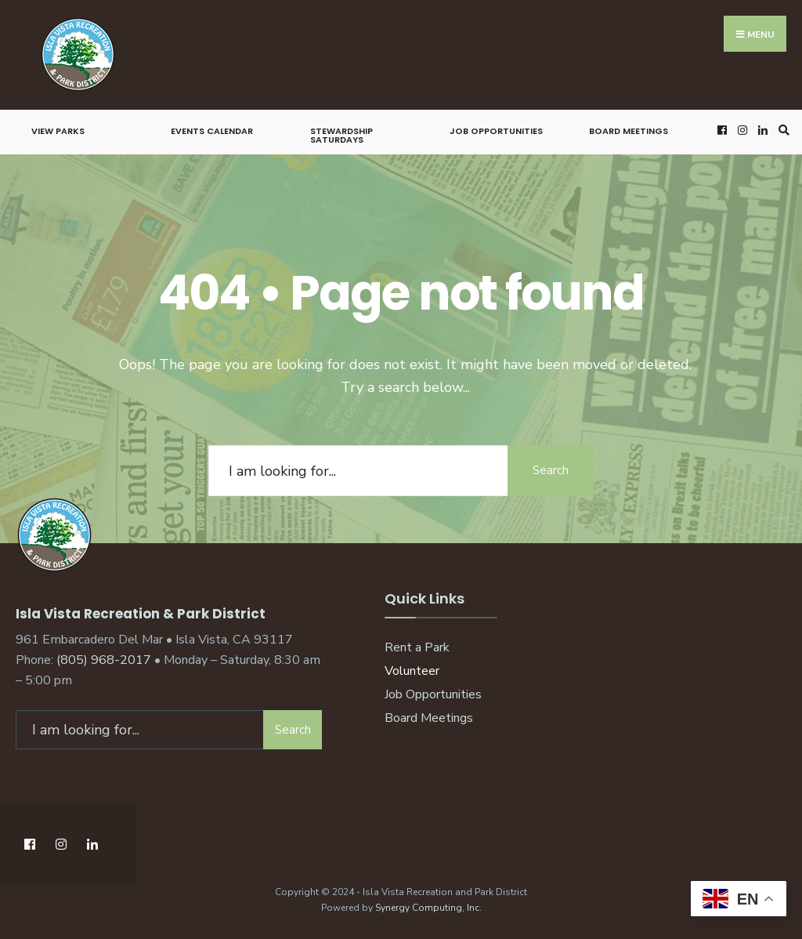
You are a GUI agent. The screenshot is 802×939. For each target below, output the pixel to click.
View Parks (58, 131)
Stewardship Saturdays (341, 135)
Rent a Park (417, 647)
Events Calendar (212, 131)
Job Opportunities (496, 131)
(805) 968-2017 (103, 660)
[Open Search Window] (781, 129)
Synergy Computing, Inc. (428, 907)
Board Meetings (628, 131)
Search (551, 470)
